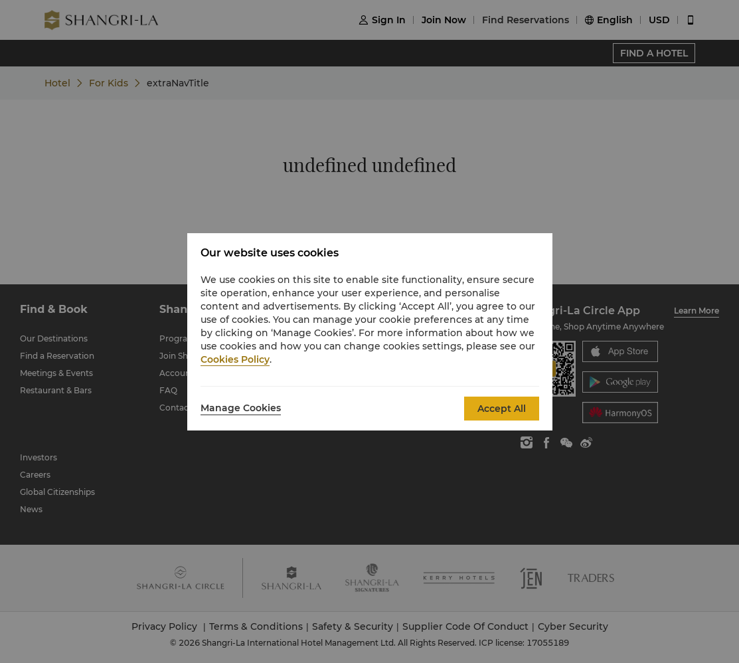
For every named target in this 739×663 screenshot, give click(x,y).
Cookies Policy (235, 359)
